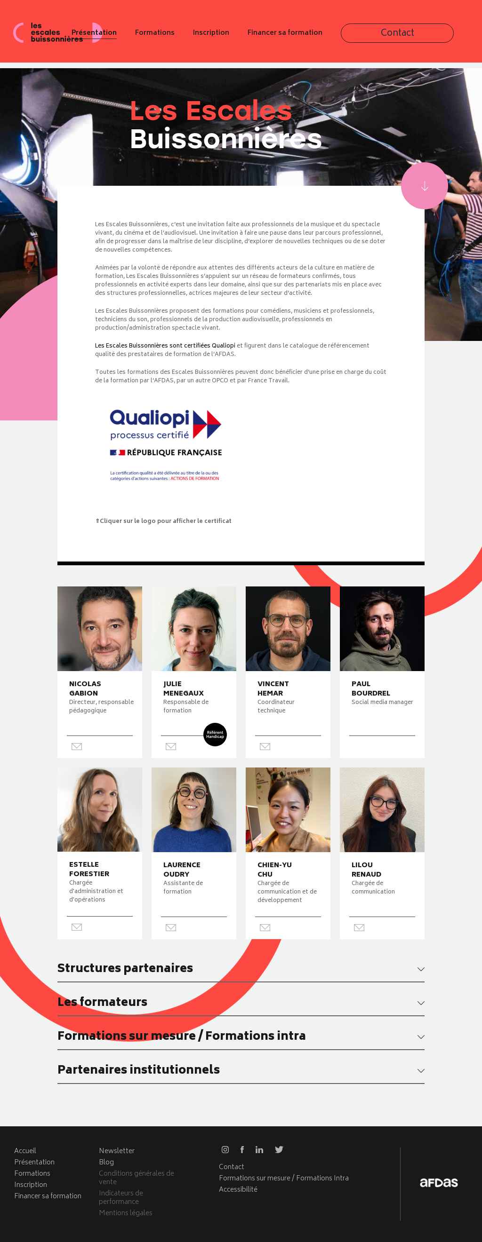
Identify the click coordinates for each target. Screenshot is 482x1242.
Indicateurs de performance (121, 1198)
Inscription (297, 36)
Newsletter (117, 1151)
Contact (447, 37)
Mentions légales (126, 1213)
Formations (240, 36)
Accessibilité (238, 1190)
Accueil (25, 1151)
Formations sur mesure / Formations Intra (284, 1179)
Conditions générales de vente (136, 1178)
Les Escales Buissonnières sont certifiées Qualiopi (165, 346)
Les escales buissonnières (59, 36)
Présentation (179, 36)
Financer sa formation (370, 36)
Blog (106, 1163)
